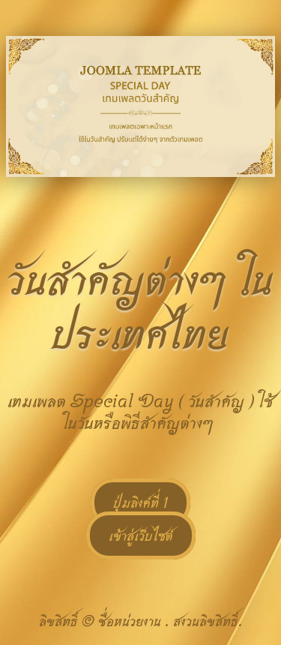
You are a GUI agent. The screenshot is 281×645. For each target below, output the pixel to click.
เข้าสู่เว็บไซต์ (141, 535)
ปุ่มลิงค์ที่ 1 (140, 503)
